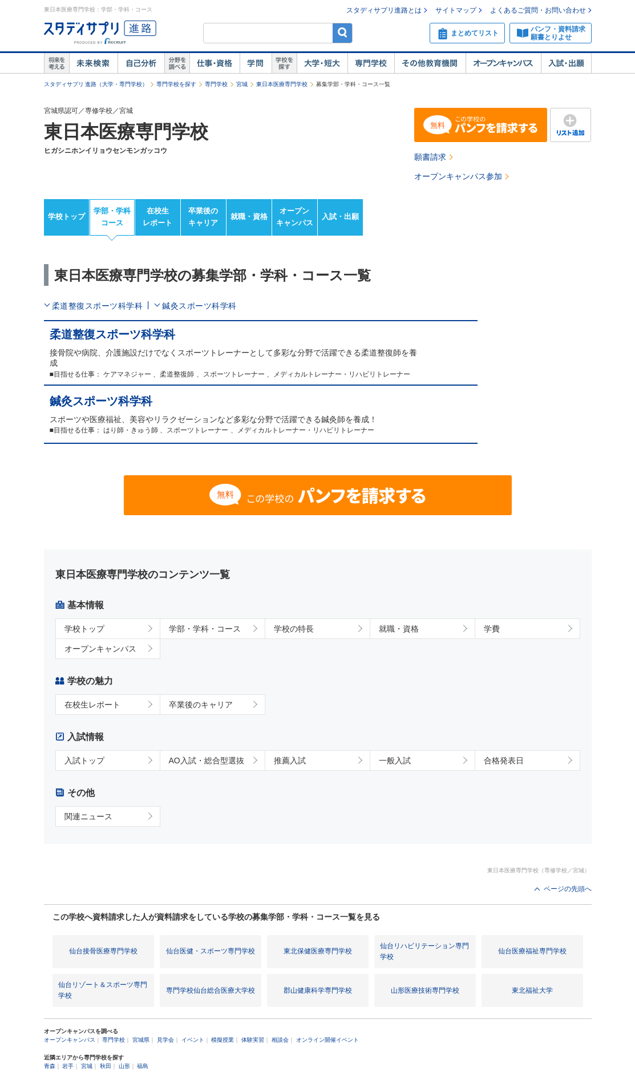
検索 (343, 33)
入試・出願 (566, 63)
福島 (142, 1066)
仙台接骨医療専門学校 (103, 951)
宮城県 (140, 1040)
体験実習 (252, 1040)
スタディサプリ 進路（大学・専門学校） (96, 84)
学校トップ (66, 216)
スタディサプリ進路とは (384, 10)
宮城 (242, 84)
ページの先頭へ (568, 889)
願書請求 (430, 156)
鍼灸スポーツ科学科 (199, 305)
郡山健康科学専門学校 (318, 990)
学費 (492, 628)
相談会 (280, 1040)
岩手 (68, 1066)
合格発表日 (504, 760)
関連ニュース (88, 816)
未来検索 (93, 63)
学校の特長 (294, 628)
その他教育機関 (430, 63)
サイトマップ (455, 10)
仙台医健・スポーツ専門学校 (210, 951)
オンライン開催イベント (327, 1040)
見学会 (165, 1040)
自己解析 (141, 63)
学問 (256, 63)
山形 (124, 1066)
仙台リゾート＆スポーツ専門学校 (102, 990)
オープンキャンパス (503, 63)
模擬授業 (222, 1040)
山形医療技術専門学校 (425, 990)
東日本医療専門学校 (282, 84)
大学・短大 (322, 63)
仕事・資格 (214, 63)
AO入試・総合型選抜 (206, 760)
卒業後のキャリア (203, 217)
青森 (49, 1066)
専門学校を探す (176, 84)
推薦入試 (290, 760)
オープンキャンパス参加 (458, 176)
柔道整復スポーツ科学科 (97, 305)
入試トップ (84, 760)
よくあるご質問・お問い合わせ (538, 10)
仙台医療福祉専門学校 (532, 951)
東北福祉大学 (532, 990)
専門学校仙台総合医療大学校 (210, 990)
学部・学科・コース (205, 628)
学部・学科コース (112, 217)
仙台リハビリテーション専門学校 (424, 951)
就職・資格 (249, 216)
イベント (192, 1040)
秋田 (105, 1066)
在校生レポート (157, 217)
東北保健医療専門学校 (318, 951)
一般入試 (395, 760)
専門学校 (370, 63)
